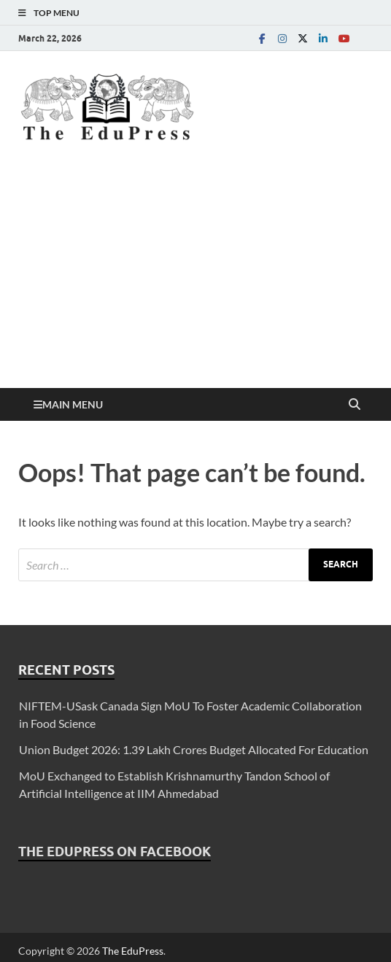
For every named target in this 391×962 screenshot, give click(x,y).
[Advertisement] (195, 279)
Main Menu (72, 404)
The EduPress (132, 950)
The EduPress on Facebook (114, 851)
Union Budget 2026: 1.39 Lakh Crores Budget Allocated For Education (193, 749)
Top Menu (57, 12)
